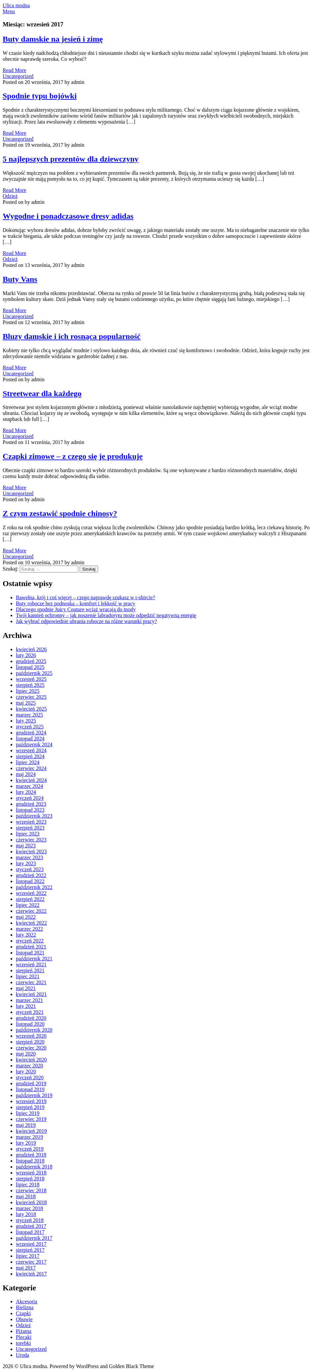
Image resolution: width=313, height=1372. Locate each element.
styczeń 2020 (30, 1077)
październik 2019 (34, 1095)
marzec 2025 (29, 715)
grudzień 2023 (31, 804)
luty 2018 (26, 1214)
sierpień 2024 (30, 756)
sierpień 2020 (30, 1042)
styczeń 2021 (30, 1012)
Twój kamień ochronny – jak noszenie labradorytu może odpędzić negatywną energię (106, 615)
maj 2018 (26, 1196)
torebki (23, 1343)
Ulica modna (16, 5)
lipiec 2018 (28, 1184)
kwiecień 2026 (31, 649)
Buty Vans (20, 279)
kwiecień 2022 (31, 923)
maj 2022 (26, 917)
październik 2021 (34, 958)
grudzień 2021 (31, 946)
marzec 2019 (29, 1137)
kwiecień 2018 (31, 1202)
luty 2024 (26, 792)
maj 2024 (26, 774)
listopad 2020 (30, 1024)
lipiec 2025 (28, 691)
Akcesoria (26, 1301)
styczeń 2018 (30, 1220)
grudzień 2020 (31, 1018)
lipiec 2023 (28, 833)
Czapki (23, 1313)
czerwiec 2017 (31, 1262)
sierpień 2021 (30, 970)
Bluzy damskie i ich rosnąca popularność (72, 336)
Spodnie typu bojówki (40, 96)
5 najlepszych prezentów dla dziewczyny (71, 159)
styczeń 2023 (30, 869)
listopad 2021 (30, 952)
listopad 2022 (30, 881)
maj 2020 (26, 1054)
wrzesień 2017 (31, 1244)
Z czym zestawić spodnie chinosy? (60, 513)
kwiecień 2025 (31, 709)
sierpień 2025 (30, 685)
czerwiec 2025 (31, 697)
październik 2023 (34, 816)
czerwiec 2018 (31, 1190)
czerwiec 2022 (31, 911)
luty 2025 (26, 720)
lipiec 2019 (28, 1113)
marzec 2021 (29, 1000)
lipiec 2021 (28, 976)
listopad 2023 (30, 810)
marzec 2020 (29, 1065)
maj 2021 (26, 988)
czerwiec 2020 (31, 1048)
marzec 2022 (29, 929)
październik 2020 (34, 1030)
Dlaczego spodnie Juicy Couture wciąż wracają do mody (76, 609)
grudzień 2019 (31, 1083)
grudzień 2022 (31, 875)
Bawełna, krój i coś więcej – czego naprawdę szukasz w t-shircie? (85, 597)
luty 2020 (26, 1071)
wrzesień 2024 (31, 750)
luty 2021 (26, 1006)
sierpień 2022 (30, 899)
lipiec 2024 (28, 762)
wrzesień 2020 (31, 1036)
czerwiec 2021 (31, 982)
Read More (14, 70)
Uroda (22, 1355)
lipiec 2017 (28, 1256)
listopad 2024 (30, 738)
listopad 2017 (30, 1232)
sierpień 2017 (30, 1250)
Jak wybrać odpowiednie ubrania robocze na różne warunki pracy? (86, 621)
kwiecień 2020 (31, 1059)
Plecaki (23, 1337)
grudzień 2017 (31, 1226)
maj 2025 (26, 703)
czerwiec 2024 (31, 768)
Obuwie (24, 1319)
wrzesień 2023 (31, 822)
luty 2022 (26, 935)
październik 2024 (34, 744)
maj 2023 (26, 845)
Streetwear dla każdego (42, 393)
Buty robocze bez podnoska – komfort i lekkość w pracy (75, 603)
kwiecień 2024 (31, 780)
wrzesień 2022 (31, 893)
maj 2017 (26, 1268)
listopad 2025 (30, 667)
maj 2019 (26, 1125)
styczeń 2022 (30, 941)
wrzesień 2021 (31, 964)
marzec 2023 (29, 857)
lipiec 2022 (28, 905)
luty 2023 (26, 863)
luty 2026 (26, 655)
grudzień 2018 (31, 1155)
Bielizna (24, 1307)
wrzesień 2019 (31, 1101)
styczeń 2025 (30, 726)
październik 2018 (34, 1166)
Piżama (23, 1331)
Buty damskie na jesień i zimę (53, 39)
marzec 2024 (29, 786)
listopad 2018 (30, 1161)
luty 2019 (26, 1143)
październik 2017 (34, 1238)
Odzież (10, 196)
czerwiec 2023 (31, 839)
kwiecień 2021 (31, 994)
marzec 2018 (29, 1208)
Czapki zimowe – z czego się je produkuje (73, 456)
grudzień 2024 (31, 732)
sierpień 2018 (30, 1178)
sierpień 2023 (30, 828)
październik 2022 (34, 887)
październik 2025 (34, 673)
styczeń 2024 (30, 798)
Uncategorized (18, 76)
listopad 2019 (30, 1089)
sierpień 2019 (30, 1107)
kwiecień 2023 (31, 851)
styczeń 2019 (30, 1149)
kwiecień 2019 (31, 1131)
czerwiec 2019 (31, 1119)
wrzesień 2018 (31, 1172)
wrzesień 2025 (31, 679)
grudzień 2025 (31, 661)
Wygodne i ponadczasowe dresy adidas (68, 216)
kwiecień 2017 (31, 1274)
